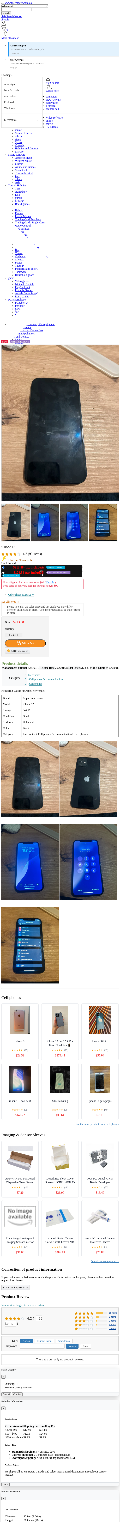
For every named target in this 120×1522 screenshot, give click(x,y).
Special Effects (23, 133)
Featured (9, 102)
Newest (26, 1341)
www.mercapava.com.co (18, 2)
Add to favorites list (17, 650)
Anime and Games (25, 167)
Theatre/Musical (24, 173)
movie (49, 123)
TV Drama (52, 126)
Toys (17, 188)
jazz (17, 176)
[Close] (3, 1377)
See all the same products (105, 1261)
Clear (85, 1346)
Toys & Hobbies (17, 185)
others (18, 136)
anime (49, 120)
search (6, 13)
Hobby (19, 210)
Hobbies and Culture (26, 148)
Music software (16, 154)
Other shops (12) (21, 594)
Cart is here (52, 90)
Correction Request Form (15, 1287)
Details (50, 582)
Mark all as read (10, 37)
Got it (5, 1484)
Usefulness (64, 1341)
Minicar (19, 200)
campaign (9, 84)
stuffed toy (21, 191)
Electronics (10, 119)
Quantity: (10, 1383)
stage (18, 139)
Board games (22, 204)
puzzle (18, 197)
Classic (19, 163)
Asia (17, 182)
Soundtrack (21, 170)
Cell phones (35, 683)
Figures (19, 213)
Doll (17, 194)
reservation (10, 96)
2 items (112, 1320)
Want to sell (10, 108)
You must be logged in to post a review (22, 1305)
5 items (112, 1317)
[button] (60, 33)
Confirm (17, 1394)
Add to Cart (25, 643)
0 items (112, 1328)
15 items (113, 1313)
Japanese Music (23, 157)
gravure (19, 151)
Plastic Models (23, 216)
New (35, 567)
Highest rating (44, 1341)
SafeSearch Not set (11, 16)
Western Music (23, 160)
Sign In (5, 19)
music (18, 130)
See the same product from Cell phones (97, 1124)
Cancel (6, 1394)
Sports (18, 142)
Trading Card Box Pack (28, 219)
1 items (112, 1324)
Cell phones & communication (46, 679)
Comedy (19, 145)
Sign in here (52, 82)
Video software (54, 117)
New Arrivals (11, 90)
